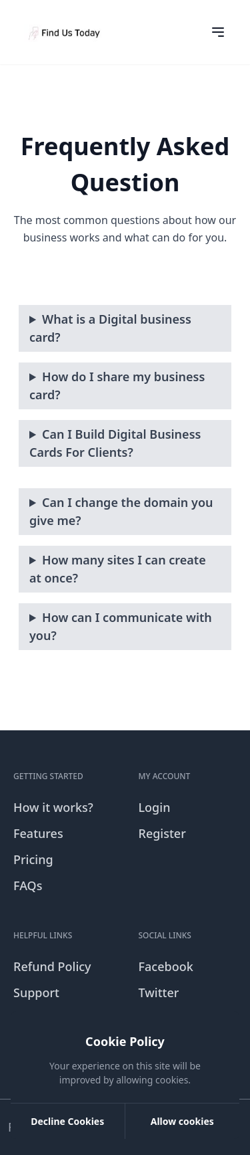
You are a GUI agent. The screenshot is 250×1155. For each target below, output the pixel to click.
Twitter (159, 992)
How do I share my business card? (117, 386)
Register (162, 833)
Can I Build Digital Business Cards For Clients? (115, 443)
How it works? (53, 807)
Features (38, 833)
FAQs (27, 885)
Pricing (33, 859)
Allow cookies (182, 1121)
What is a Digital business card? (110, 328)
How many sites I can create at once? (117, 569)
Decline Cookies (67, 1121)
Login (155, 807)
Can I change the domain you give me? (121, 511)
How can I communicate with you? (120, 626)
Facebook (166, 966)
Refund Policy (52, 966)
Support (36, 992)
